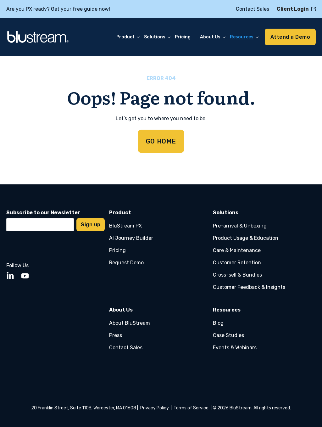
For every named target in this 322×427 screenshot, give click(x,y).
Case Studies (228, 335)
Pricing (117, 250)
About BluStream (129, 323)
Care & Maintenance (237, 250)
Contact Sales (125, 347)
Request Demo (126, 262)
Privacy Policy (154, 408)
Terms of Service (191, 408)
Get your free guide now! (80, 9)
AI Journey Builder (131, 238)
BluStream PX (125, 225)
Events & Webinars (235, 347)
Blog (218, 323)
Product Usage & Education (245, 238)
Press (115, 335)
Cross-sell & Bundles (237, 275)
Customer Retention (237, 262)
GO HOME (161, 141)
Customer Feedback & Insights (249, 287)
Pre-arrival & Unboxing (240, 225)
